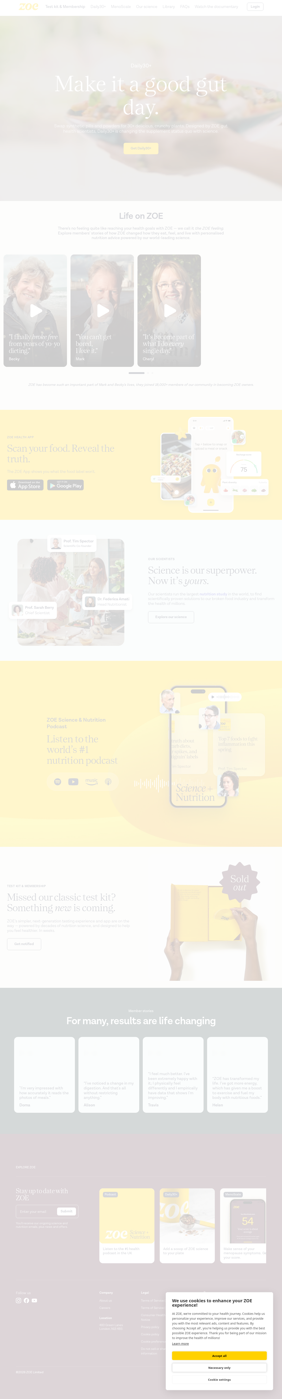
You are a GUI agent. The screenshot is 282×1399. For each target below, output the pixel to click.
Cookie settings (219, 1380)
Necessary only (244, 1368)
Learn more (180, 1355)
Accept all (195, 1367)
